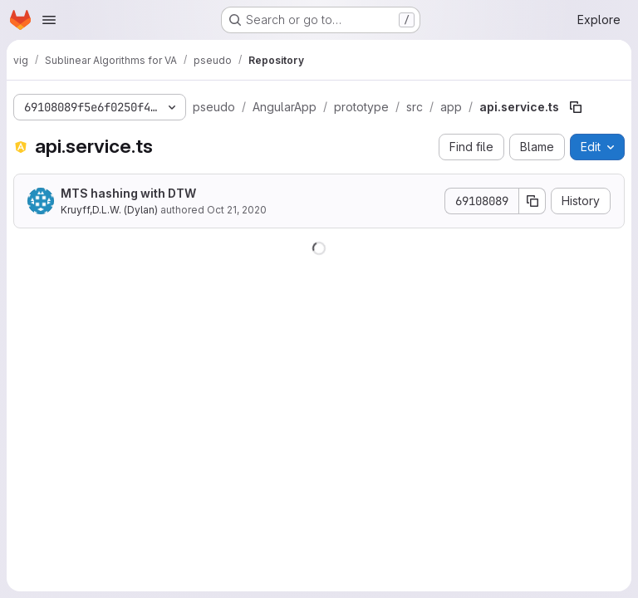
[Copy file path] (575, 107)
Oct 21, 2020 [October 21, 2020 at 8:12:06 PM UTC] (237, 209)
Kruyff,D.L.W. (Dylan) (109, 209)
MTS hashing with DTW (128, 193)
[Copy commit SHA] (532, 201)
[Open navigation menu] (49, 20)
